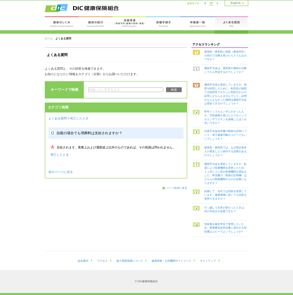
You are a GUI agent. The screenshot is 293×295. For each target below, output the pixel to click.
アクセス (102, 260)
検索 (174, 89)
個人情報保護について (129, 260)
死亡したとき (79, 118)
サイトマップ (208, 260)
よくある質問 (57, 118)
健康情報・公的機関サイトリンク (171, 260)
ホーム (49, 38)
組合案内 (83, 260)
